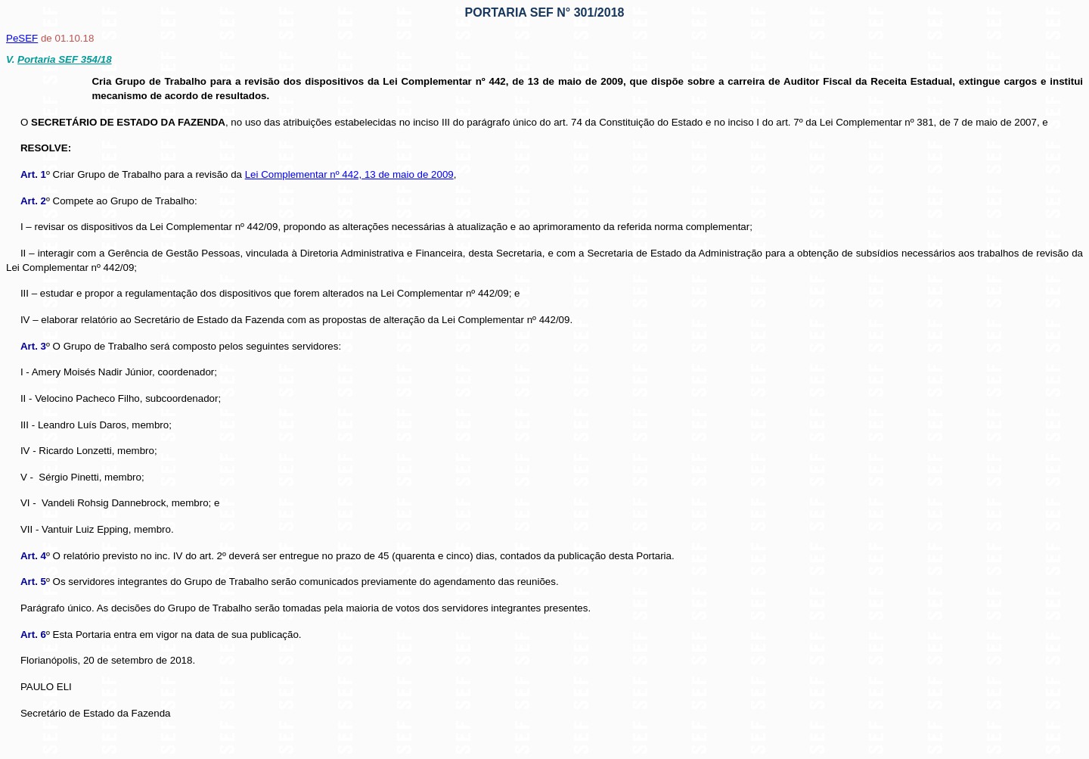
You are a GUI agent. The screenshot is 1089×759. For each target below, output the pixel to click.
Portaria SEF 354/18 (64, 59)
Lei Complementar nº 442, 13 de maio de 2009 (349, 174)
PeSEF (22, 38)
